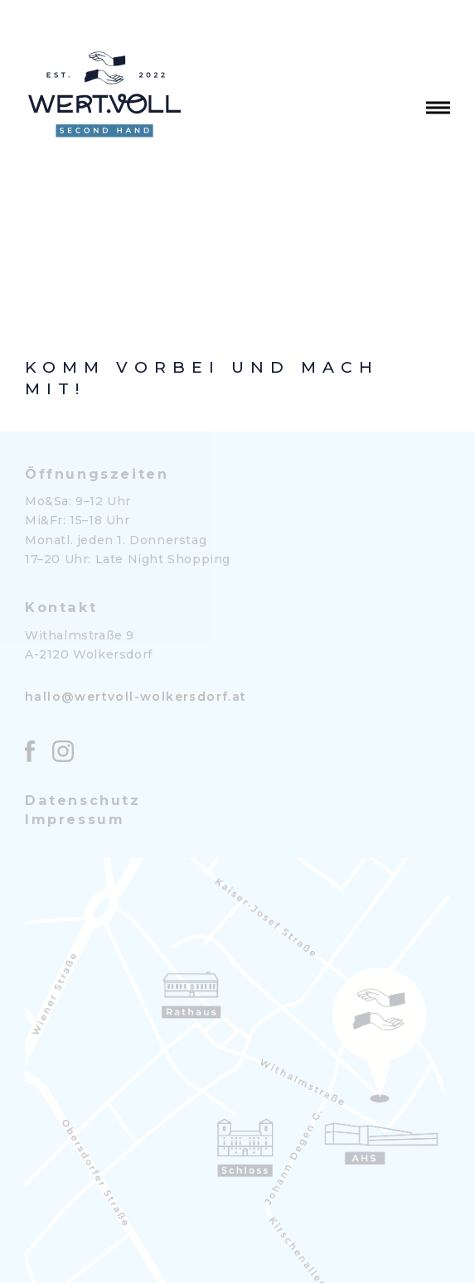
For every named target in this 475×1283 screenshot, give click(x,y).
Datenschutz (83, 800)
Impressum (74, 819)
